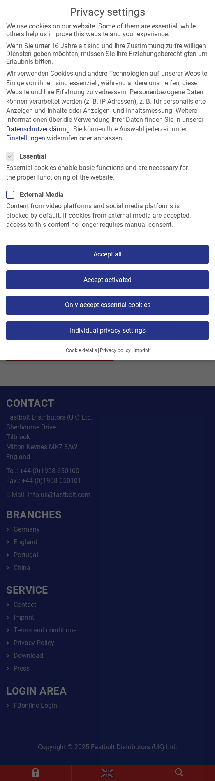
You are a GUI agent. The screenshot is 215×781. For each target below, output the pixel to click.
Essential (28, 156)
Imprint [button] (142, 350)
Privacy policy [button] (115, 350)
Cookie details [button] (81, 350)
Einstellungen (25, 138)
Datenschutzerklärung (38, 129)
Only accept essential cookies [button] (107, 305)
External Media (37, 194)
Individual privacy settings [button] (108, 330)
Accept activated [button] (107, 280)
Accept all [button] (107, 254)
